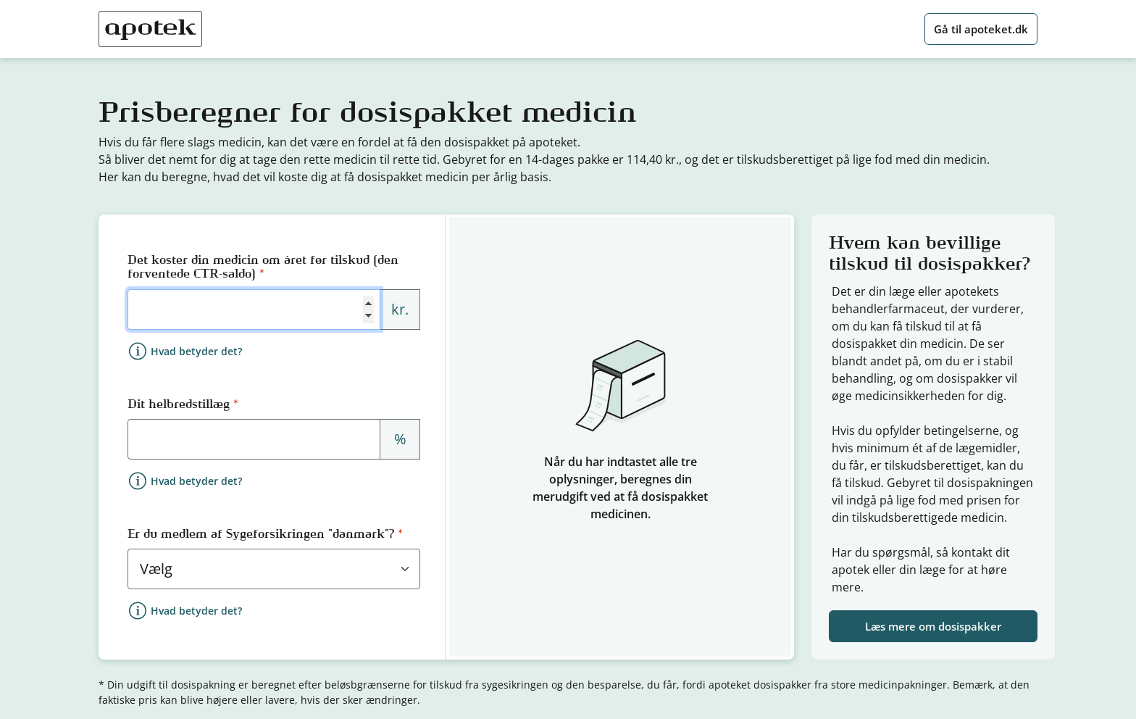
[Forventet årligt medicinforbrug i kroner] (254, 309)
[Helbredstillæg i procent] (254, 439)
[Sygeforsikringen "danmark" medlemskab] (274, 569)
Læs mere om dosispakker (933, 626)
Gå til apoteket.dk (981, 29)
